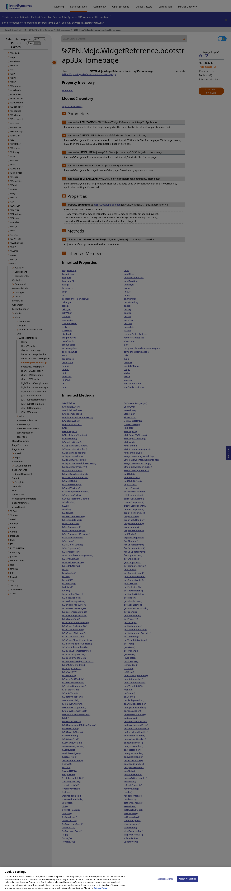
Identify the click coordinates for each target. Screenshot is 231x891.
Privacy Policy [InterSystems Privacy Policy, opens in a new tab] (100, 888)
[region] (115, 879)
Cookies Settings (165, 878)
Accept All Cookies (187, 878)
